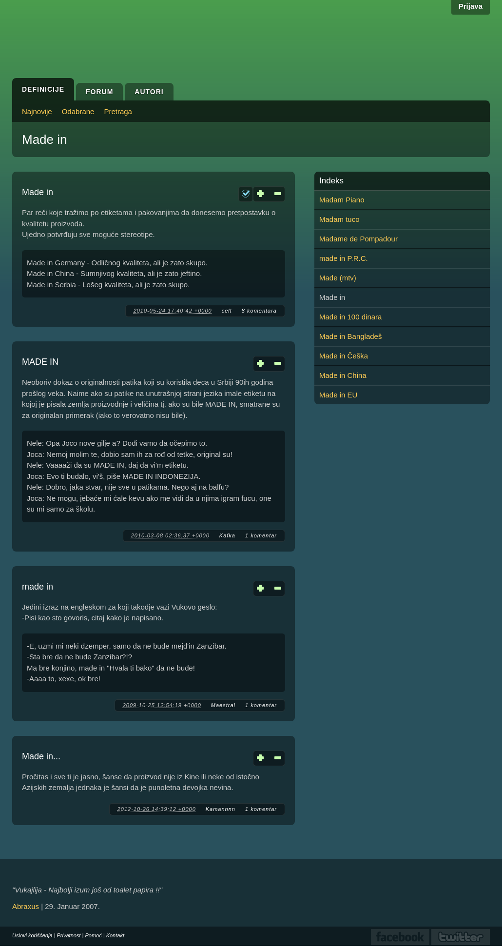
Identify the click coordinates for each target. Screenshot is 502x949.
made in (37, 587)
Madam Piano (342, 200)
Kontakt (115, 935)
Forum (99, 92)
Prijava (471, 6)
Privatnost (69, 935)
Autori (149, 92)
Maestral (223, 705)
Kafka (227, 535)
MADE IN (40, 362)
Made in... (41, 756)
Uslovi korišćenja (32, 935)
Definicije (43, 89)
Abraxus (25, 906)
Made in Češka (343, 356)
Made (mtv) (337, 278)
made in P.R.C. (343, 258)
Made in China (343, 375)
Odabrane (78, 111)
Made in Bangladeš (350, 336)
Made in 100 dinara (350, 317)
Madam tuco (339, 219)
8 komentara (259, 311)
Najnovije (37, 111)
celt (227, 311)
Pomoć (93, 935)
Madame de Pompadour (358, 239)
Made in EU (338, 395)
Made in (37, 192)
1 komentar (261, 535)
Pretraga (118, 111)
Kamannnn (220, 809)
